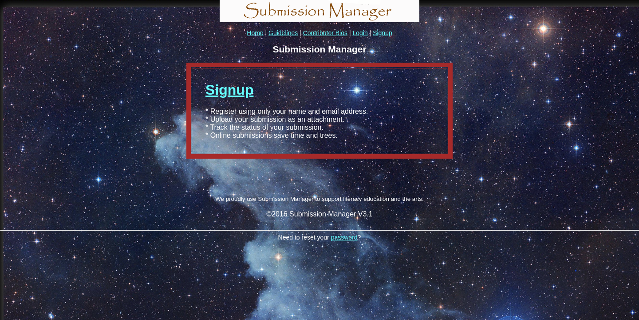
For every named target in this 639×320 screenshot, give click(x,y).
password (344, 237)
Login (359, 32)
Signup (382, 32)
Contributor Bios (325, 32)
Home (255, 32)
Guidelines (283, 32)
